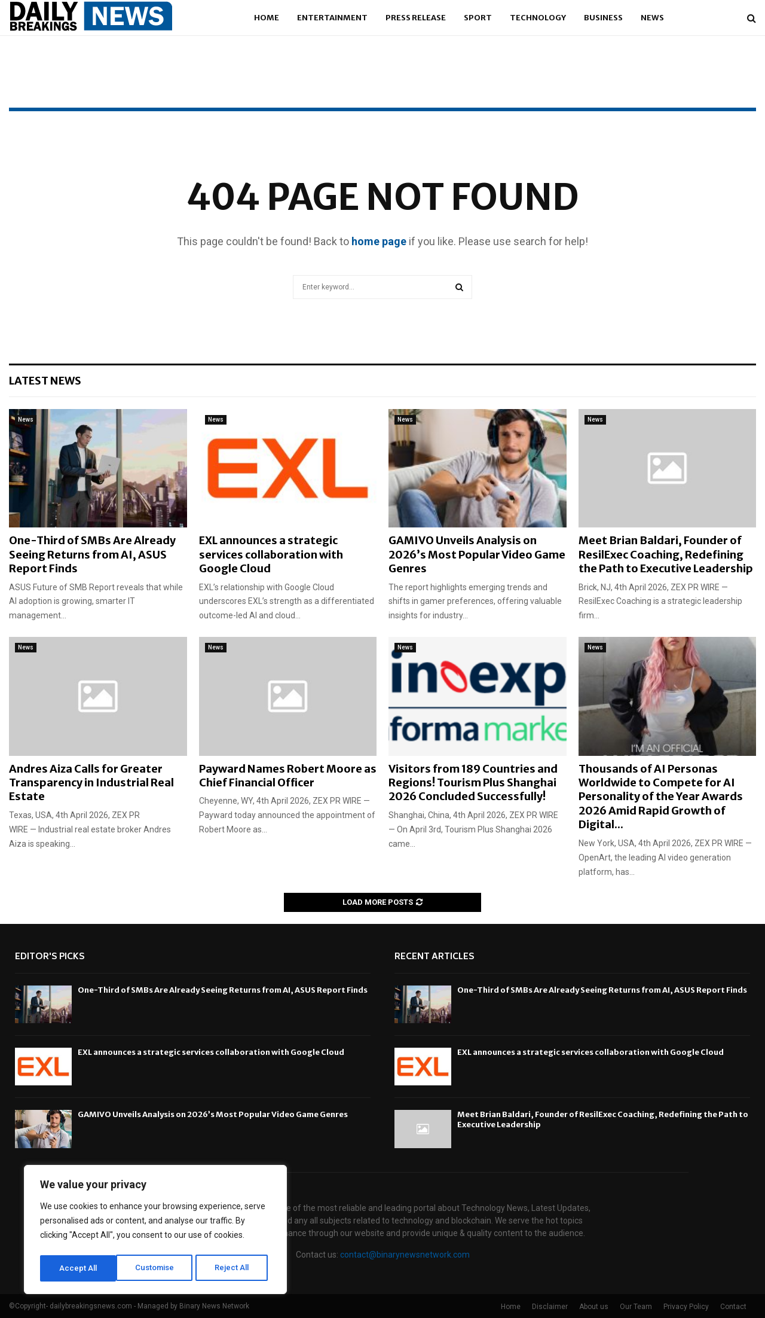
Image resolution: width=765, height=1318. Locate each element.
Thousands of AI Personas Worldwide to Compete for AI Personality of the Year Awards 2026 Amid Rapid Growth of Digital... (661, 797)
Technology (538, 18)
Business (603, 18)
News (652, 18)
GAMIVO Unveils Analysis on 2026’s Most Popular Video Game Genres (476, 554)
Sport (478, 18)
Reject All (157, 1268)
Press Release (415, 18)
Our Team (636, 1306)
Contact (733, 1306)
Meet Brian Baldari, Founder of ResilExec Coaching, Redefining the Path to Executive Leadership (666, 554)
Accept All (234, 1268)
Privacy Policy (686, 1306)
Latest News (45, 381)
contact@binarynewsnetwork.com (405, 1254)
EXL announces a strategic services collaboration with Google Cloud (271, 554)
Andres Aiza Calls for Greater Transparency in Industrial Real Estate (91, 783)
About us (593, 1306)
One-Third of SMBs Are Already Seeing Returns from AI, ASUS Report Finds (92, 554)
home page (378, 241)
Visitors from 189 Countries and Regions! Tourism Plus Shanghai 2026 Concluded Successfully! (473, 783)
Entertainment (332, 18)
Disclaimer (550, 1306)
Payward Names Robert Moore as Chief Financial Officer (288, 775)
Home (266, 18)
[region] (155, 1231)
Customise (78, 1268)
